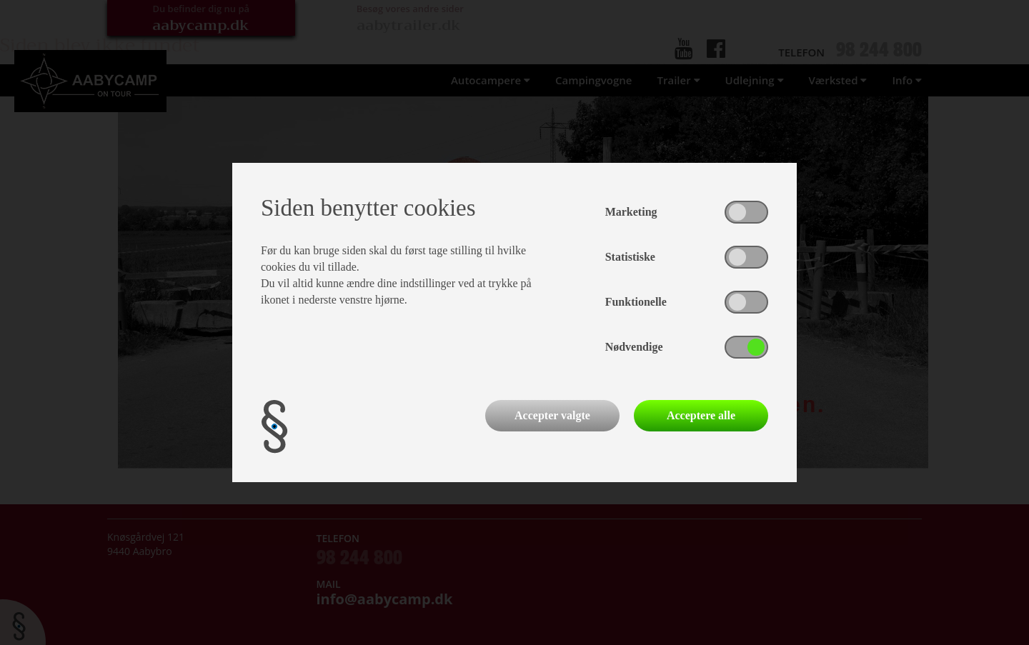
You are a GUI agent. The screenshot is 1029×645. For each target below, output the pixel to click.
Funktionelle (636, 302)
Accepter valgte (552, 415)
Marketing (631, 212)
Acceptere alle (701, 415)
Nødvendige (634, 347)
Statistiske (630, 257)
